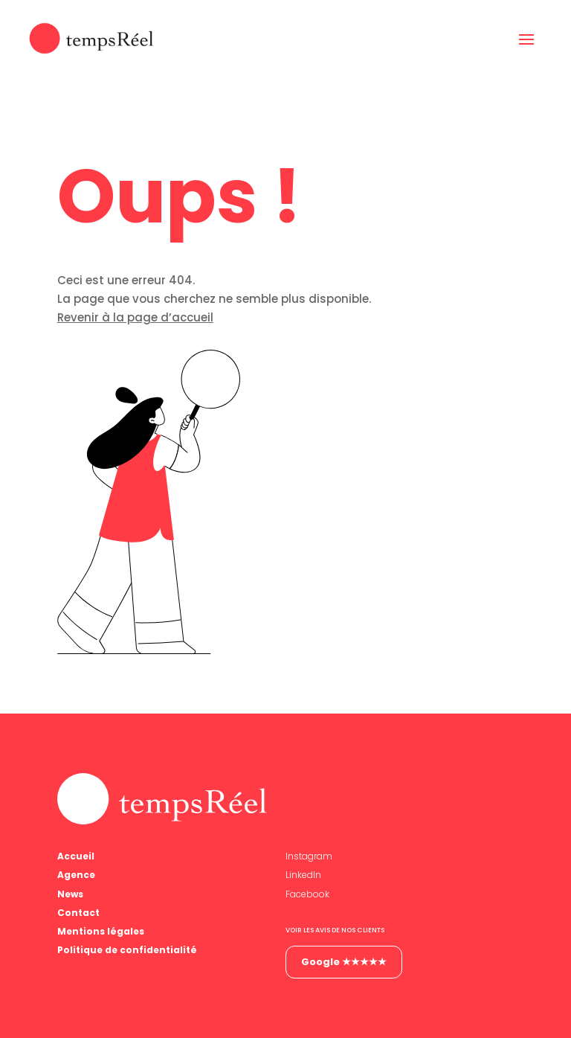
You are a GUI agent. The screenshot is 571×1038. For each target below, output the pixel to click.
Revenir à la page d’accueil (135, 317)
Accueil (75, 856)
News (70, 894)
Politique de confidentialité (127, 950)
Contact (78, 912)
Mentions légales (100, 931)
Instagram (309, 856)
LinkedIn (303, 874)
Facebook (307, 894)
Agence (76, 874)
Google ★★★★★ (344, 962)
